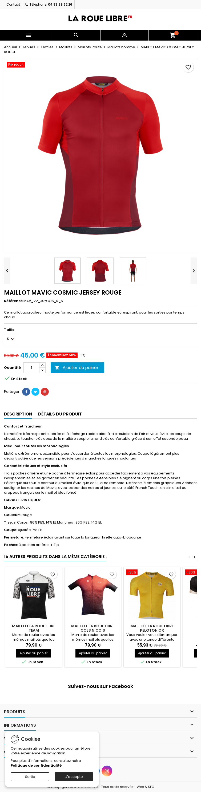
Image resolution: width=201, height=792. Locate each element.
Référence (13, 301)
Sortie (30, 776)
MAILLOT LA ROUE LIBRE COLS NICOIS (92, 628)
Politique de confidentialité (36, 765)
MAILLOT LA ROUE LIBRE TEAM (33, 628)
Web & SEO (145, 787)
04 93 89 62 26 (60, 4)
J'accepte (74, 776)
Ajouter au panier (77, 368)
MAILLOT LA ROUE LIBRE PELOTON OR (152, 628)
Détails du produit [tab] (60, 414)
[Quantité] (31, 367)
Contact (13, 4)
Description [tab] (18, 414)
